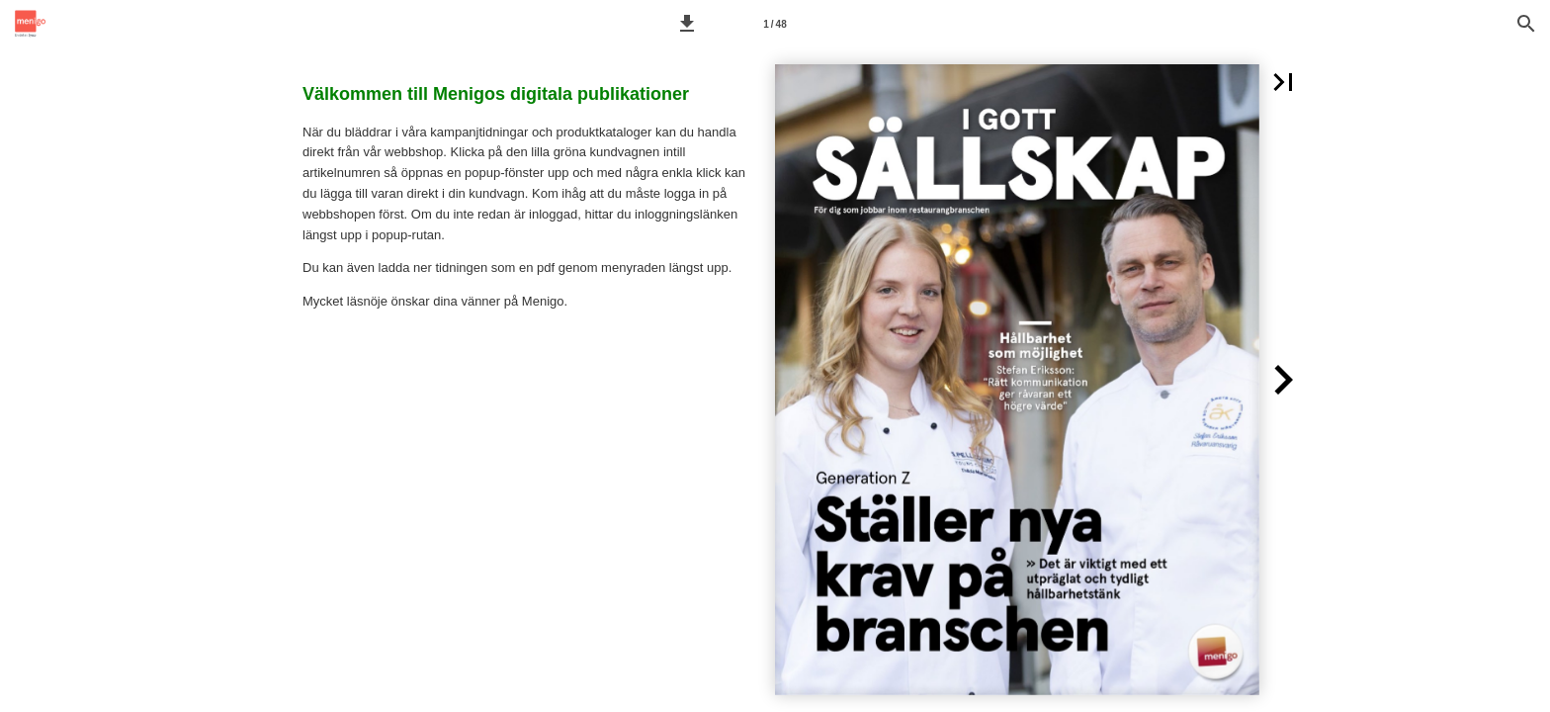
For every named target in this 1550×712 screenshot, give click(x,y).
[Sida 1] (775, 23)
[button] (687, 23)
